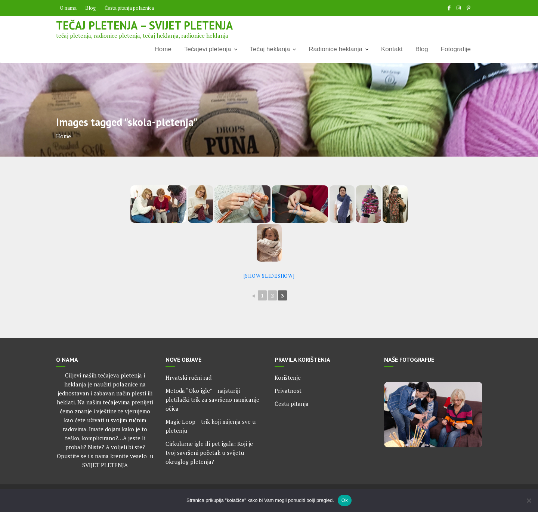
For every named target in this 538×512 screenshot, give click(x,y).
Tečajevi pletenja (207, 49)
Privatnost (288, 390)
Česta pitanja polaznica (129, 7)
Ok (344, 500)
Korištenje (288, 377)
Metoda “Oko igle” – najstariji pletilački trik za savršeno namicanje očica (212, 399)
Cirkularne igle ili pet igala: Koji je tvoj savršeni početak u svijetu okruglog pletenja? (209, 452)
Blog (90, 7)
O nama (68, 7)
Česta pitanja (292, 403)
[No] (528, 500)
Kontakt (392, 49)
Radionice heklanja (335, 49)
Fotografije (456, 49)
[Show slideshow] (269, 275)
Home (163, 49)
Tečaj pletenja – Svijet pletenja (144, 25)
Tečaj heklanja (270, 49)
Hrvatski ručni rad (188, 377)
